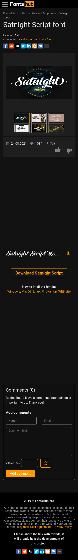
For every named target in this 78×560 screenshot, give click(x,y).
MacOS (27, 291)
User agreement (40, 527)
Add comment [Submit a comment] (20, 473)
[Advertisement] (39, 202)
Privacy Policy (63, 527)
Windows (13, 291)
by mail (24, 527)
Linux (37, 291)
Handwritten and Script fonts (36, 39)
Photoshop (49, 291)
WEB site (64, 291)
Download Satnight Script (39, 273)
